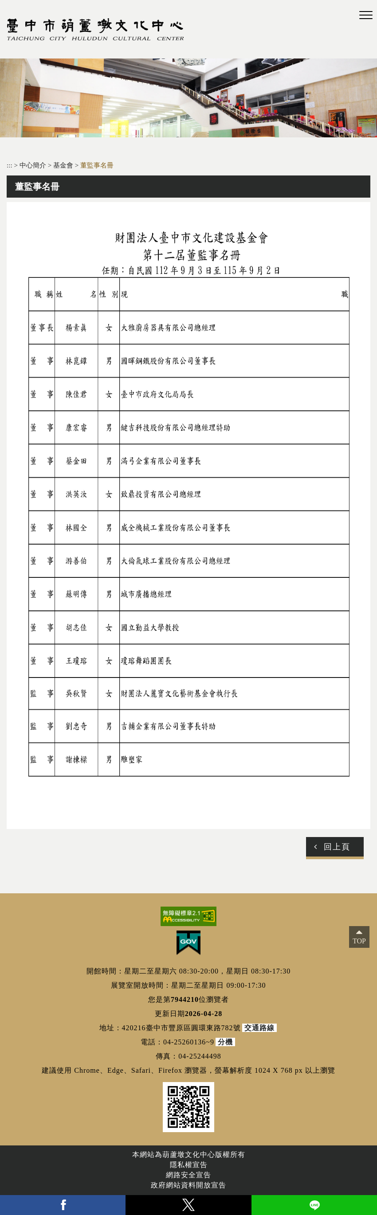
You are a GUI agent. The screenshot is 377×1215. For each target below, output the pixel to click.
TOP (359, 941)
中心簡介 (34, 165)
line (314, 1205)
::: (9, 165)
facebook (63, 1205)
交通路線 (259, 1028)
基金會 (64, 165)
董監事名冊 (97, 165)
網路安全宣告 (188, 1175)
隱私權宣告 (189, 1164)
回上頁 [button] (337, 846)
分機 (225, 1042)
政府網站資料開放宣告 (188, 1185)
